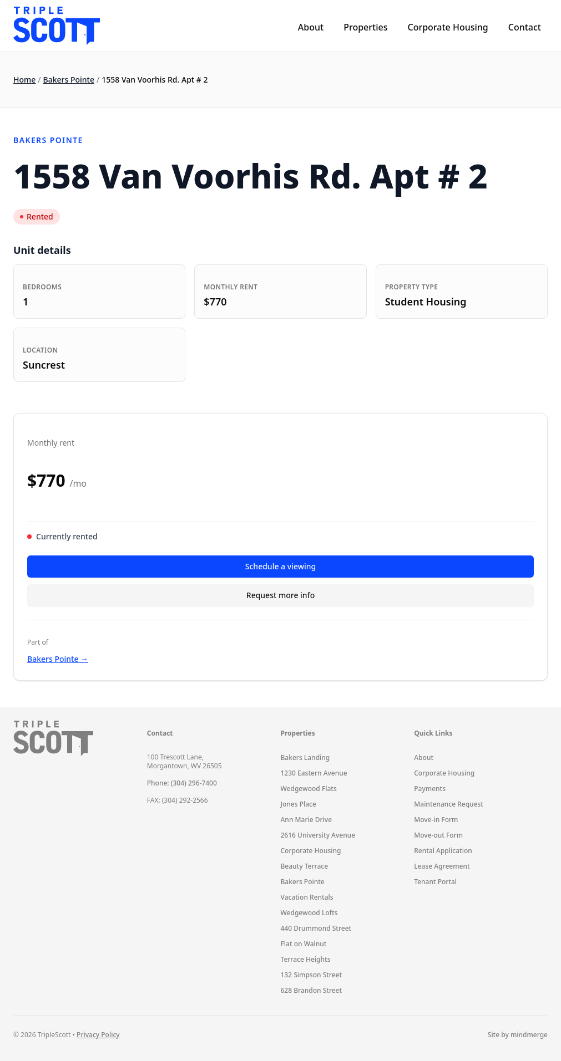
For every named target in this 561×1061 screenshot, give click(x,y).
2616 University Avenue (318, 835)
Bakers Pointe (68, 79)
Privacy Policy (98, 1034)
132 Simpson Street (311, 975)
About (311, 27)
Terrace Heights (306, 959)
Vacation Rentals (307, 897)
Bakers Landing (305, 757)
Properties (365, 27)
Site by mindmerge (518, 1035)
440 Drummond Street (316, 928)
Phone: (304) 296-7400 (182, 783)
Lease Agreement (441, 866)
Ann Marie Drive (306, 819)
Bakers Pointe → (57, 659)
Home (24, 79)
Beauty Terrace (304, 866)
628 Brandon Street (311, 990)
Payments (430, 788)
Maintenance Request (448, 804)
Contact (524, 27)
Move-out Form (438, 835)
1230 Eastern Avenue (314, 773)
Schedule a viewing (280, 566)
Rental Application (443, 850)
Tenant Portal (435, 881)
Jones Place (298, 804)
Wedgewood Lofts (309, 912)
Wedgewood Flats (309, 788)
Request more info (280, 595)
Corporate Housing (447, 27)
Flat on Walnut (304, 943)
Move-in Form (436, 819)
